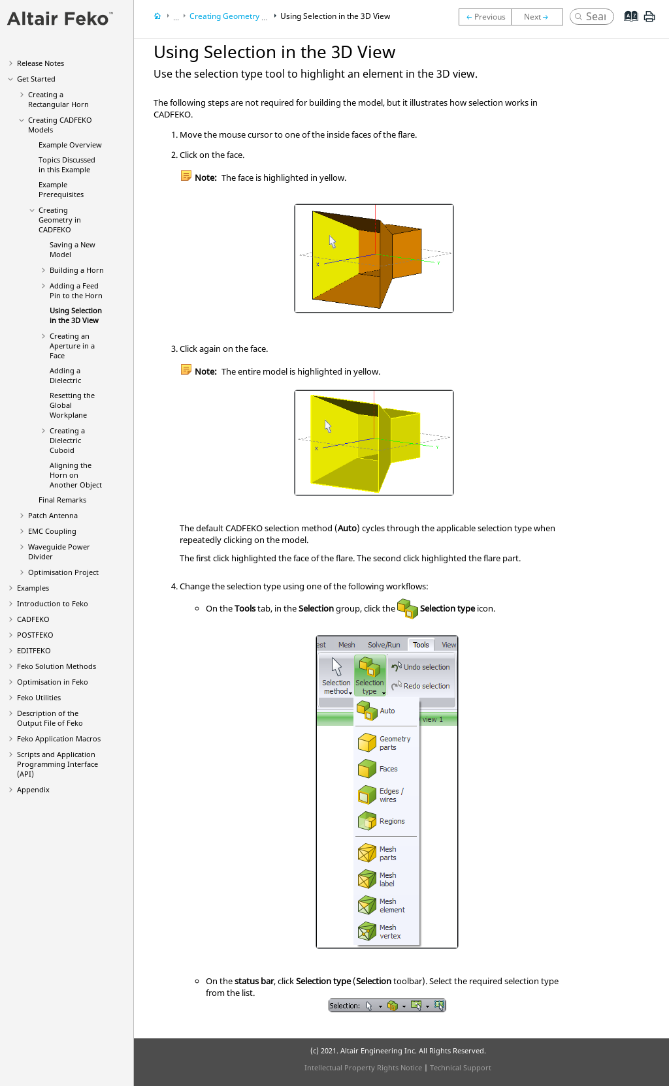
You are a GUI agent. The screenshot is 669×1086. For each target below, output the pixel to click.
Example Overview (70, 144)
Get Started (36, 79)
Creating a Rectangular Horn (58, 99)
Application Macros (59, 738)
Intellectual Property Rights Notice (363, 1067)
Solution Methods (56, 666)
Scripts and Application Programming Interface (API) (57, 764)
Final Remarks (62, 499)
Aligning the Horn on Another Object (76, 474)
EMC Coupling (52, 531)
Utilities (39, 697)
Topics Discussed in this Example (67, 164)
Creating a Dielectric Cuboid (67, 440)
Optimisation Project (63, 572)
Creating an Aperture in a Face (72, 345)
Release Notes (40, 63)
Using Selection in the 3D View (76, 315)
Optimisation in (52, 682)
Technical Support (460, 1067)
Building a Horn (77, 270)
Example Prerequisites (61, 189)
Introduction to (52, 603)
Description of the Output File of (50, 718)
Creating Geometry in (60, 219)
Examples (33, 588)
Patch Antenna (53, 515)
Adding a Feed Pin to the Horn (76, 290)
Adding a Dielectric (65, 375)
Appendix (33, 789)
